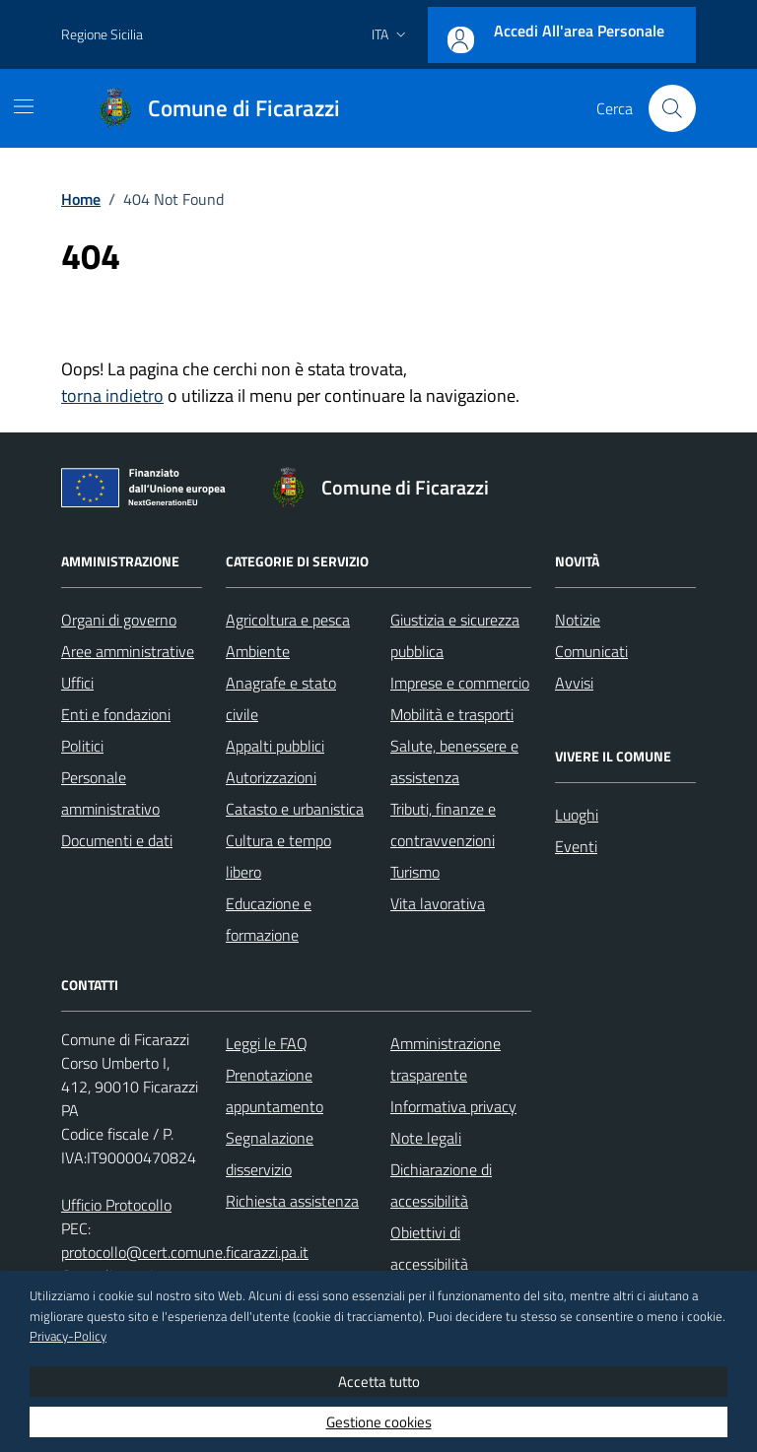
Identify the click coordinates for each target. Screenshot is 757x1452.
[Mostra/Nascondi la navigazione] (23, 106)
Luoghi (576, 814)
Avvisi (574, 682)
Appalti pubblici (275, 746)
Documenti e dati (116, 840)
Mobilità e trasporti (452, 714)
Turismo (415, 872)
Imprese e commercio (459, 682)
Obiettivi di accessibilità (429, 1248)
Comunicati (591, 651)
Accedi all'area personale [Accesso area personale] (579, 30)
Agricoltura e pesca (288, 619)
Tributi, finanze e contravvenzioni (443, 824)
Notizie (577, 619)
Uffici (77, 682)
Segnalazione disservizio (269, 1153)
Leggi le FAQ (267, 1043)
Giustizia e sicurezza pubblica (454, 635)
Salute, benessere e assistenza (454, 761)
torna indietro (112, 395)
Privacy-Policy (68, 1336)
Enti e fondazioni (116, 714)
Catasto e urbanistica (295, 809)
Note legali (425, 1138)
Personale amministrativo (110, 793)
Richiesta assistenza (292, 1201)
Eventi (576, 846)
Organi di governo (118, 619)
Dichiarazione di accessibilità (441, 1185)
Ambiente (258, 651)
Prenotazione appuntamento (274, 1090)
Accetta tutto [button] (379, 1381)
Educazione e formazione (268, 919)
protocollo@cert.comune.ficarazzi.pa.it (185, 1252)
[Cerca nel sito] (672, 108)
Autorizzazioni (271, 777)
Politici (82, 746)
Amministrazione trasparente (445, 1059)
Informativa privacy (453, 1106)
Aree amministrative (127, 651)
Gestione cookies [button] (379, 1422)
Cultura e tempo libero (278, 856)
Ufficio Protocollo (116, 1205)
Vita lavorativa (437, 903)
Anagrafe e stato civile (281, 698)
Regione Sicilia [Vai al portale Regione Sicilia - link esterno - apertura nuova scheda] (102, 34)
